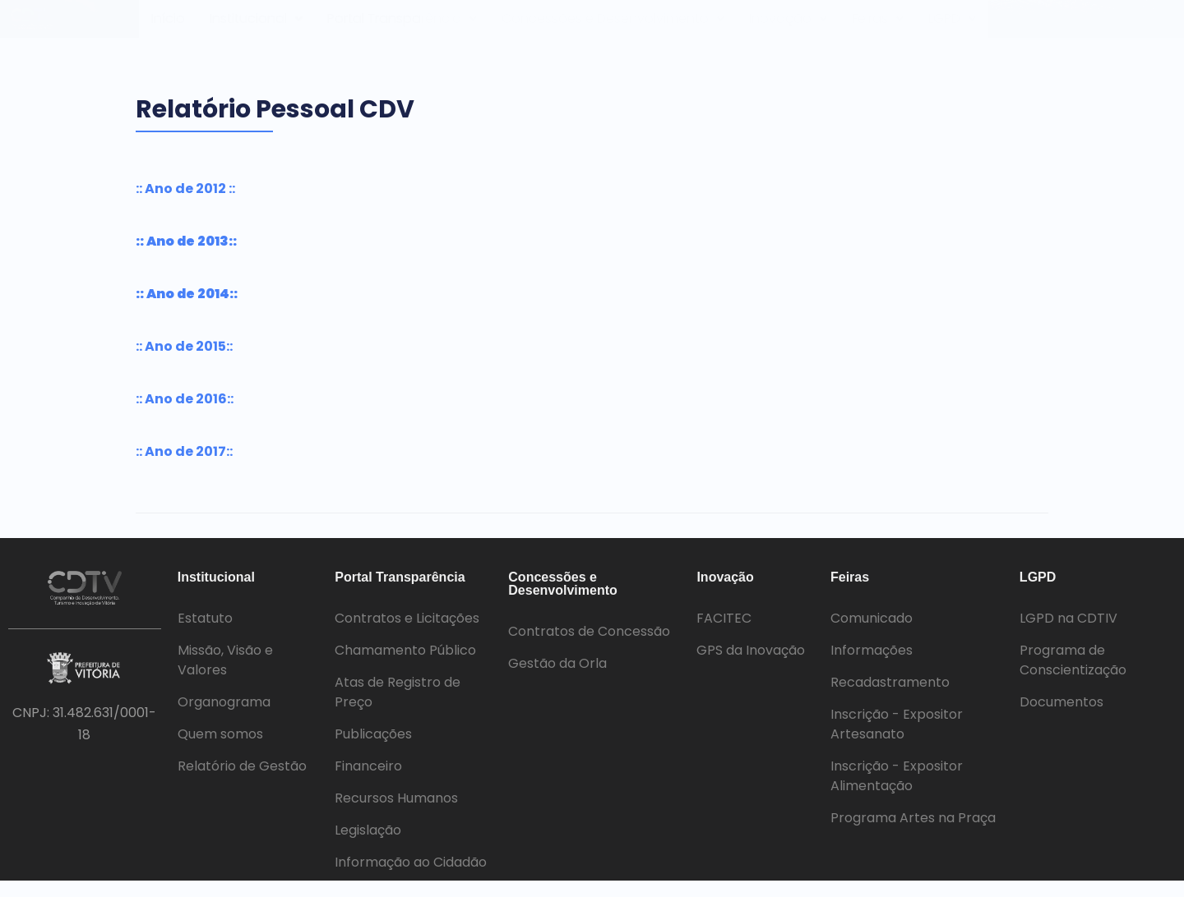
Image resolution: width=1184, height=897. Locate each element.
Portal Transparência (406, 26)
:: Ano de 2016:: (185, 415)
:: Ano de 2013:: (186, 257)
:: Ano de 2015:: (184, 362)
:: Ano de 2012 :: (185, 205)
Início (168, 26)
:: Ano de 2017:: (184, 467)
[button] (257, 27)
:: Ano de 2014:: (187, 310)
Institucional (257, 26)
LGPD (958, 26)
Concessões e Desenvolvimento (618, 26)
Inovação (792, 26)
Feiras (881, 26)
